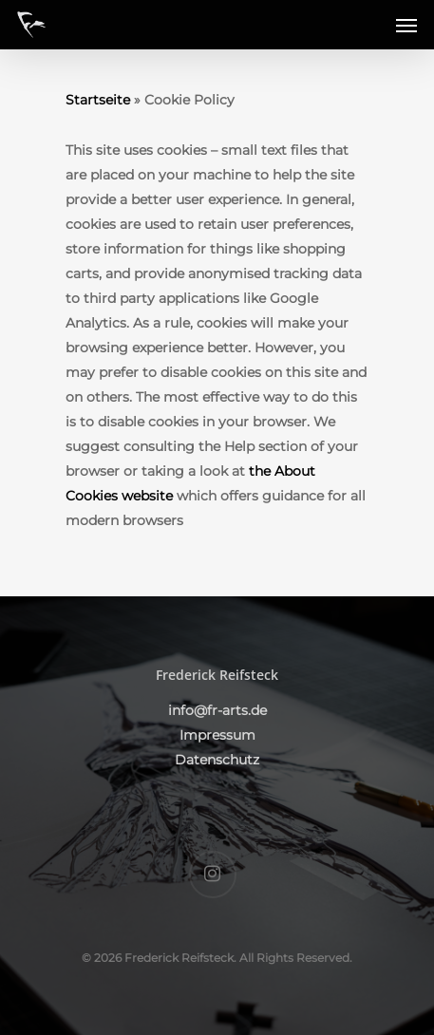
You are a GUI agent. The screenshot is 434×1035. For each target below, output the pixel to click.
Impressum (217, 734)
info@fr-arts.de (217, 710)
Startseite (98, 99)
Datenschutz (217, 759)
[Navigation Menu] (406, 24)
